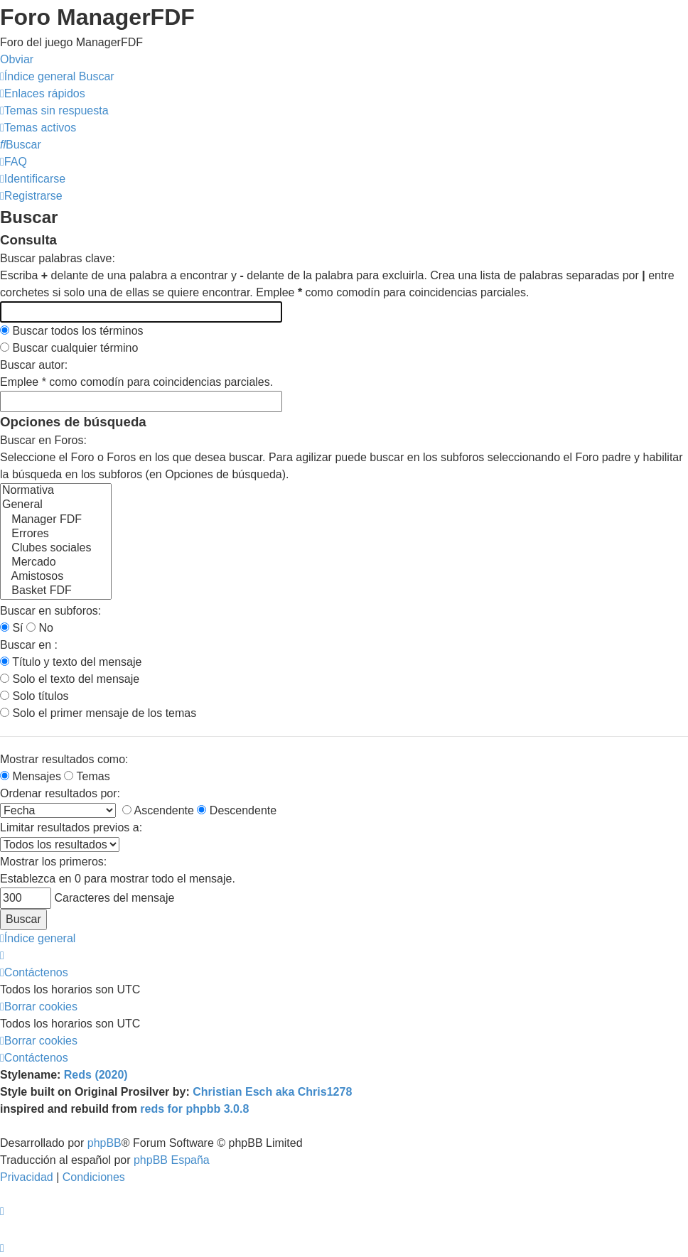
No (39, 628)
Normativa (56, 491)
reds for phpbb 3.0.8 (194, 1109)
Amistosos (56, 577)
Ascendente (158, 810)
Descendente (236, 810)
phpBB (104, 1143)
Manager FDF (56, 520)
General (56, 505)
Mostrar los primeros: (53, 862)
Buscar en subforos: (50, 611)
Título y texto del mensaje (70, 662)
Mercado (56, 563)
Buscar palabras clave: (57, 258)
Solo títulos (34, 696)
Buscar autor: (34, 365)
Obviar (16, 59)
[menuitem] (54, 110)
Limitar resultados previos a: (71, 827)
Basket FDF (56, 591)
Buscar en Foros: (43, 440)
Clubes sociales (56, 548)
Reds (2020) (96, 1075)
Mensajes (30, 776)
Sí (11, 628)
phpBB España (172, 1160)
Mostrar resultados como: (64, 759)
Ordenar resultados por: (60, 793)
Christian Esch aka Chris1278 (272, 1092)
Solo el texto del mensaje (69, 679)
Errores (56, 534)
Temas (86, 776)
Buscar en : (29, 645)
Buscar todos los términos (72, 331)
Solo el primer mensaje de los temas (98, 713)
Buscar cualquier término (69, 348)
